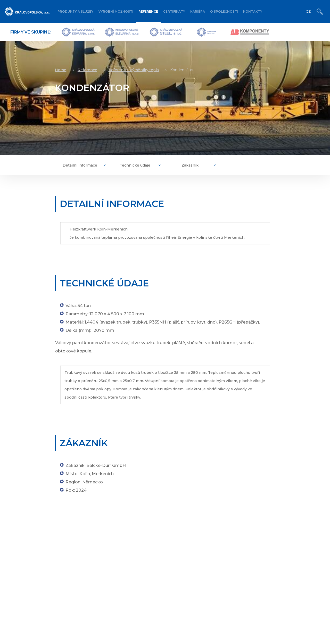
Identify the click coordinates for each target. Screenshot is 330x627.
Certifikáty (174, 11)
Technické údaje (135, 165)
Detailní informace (80, 165)
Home (60, 70)
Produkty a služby (75, 11)
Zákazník (190, 165)
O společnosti (224, 11)
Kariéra (197, 11)
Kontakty (252, 11)
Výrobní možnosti (115, 11)
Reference (148, 11)
